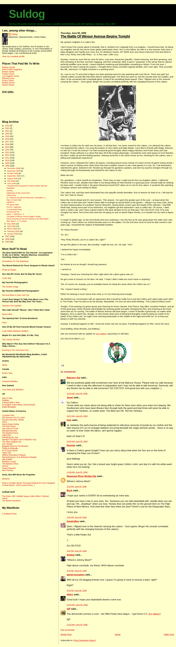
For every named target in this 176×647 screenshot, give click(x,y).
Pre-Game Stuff (13, 205)
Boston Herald (8, 67)
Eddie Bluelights (9, 407)
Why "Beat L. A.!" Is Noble (17, 221)
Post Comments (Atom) (85, 640)
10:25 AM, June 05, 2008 (77, 393)
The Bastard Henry (10, 433)
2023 (7, 126)
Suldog (27, 14)
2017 (7, 142)
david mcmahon (75, 574)
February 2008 (13, 231)
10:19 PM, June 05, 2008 (77, 605)
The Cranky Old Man (11, 339)
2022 (7, 128)
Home (117, 634)
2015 (7, 147)
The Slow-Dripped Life (11, 442)
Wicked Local (8, 78)
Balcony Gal (73, 377)
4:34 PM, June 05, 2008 (77, 571)
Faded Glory (11, 195)
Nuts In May (7, 398)
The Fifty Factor (9, 426)
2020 (7, 133)
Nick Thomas (7, 470)
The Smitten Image (10, 287)
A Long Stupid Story (14, 209)
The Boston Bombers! (11, 501)
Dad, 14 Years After (14, 200)
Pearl (4, 323)
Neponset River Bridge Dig (81, 476)
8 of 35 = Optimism (14, 207)
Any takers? (154, 614)
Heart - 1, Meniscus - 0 (15, 214)
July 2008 (11, 181)
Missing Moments (9, 431)
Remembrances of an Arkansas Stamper (19, 457)
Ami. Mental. (7, 444)
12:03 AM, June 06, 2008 (77, 625)
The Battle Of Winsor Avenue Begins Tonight (95, 36)
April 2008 (11, 226)
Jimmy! (5, 466)
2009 (7, 163)
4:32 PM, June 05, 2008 (77, 551)
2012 (7, 155)
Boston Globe (8, 72)
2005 (7, 242)
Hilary (70, 594)
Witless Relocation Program (14, 455)
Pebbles (5, 400)
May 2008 (11, 224)
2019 (7, 136)
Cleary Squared (8, 468)
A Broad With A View (11, 402)
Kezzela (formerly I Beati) (13, 420)
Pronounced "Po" (13, 212)
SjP (68, 609)
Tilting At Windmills (10, 448)
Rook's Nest (7, 373)
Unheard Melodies (10, 381)
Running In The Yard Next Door (15, 350)
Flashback (10, 188)
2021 (7, 131)
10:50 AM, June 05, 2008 (77, 441)
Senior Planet (8, 85)
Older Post (169, 634)
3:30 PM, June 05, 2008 (77, 517)
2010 (7, 160)
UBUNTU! (10, 202)
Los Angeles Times (10, 76)
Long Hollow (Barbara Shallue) (15, 331)
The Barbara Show (10, 464)
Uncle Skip (6, 278)
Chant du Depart (9, 270)
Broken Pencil (8, 83)
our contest (101, 334)
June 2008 (11, 183)
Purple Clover (8, 74)
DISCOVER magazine (12, 69)
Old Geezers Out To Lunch (13, 417)
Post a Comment (67, 630)
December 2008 (14, 168)
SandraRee (73, 521)
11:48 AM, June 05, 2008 (77, 472)
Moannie (5, 479)
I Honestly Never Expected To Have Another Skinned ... (28, 186)
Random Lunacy (9, 461)
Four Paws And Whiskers (13, 390)
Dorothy (10, 191)
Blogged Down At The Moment (15, 446)
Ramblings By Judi (10, 437)
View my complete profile (13, 56)
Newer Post (66, 634)
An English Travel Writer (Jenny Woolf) (18, 405)
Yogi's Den (6, 453)
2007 (7, 236)
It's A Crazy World (9, 450)
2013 (7, 152)
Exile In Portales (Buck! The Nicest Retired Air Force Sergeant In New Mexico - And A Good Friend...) (28, 484)
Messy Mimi (7, 314)
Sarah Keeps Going (10, 424)
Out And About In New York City (15, 295)
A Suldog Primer (9, 514)
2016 (7, 144)
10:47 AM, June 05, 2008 (77, 416)
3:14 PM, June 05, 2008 (77, 486)
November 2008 (14, 171)
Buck (69, 490)
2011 (7, 158)
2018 (7, 139)
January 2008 (13, 234)
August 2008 (12, 178)
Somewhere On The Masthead (15, 261)
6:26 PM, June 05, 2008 (77, 590)
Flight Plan (6, 435)
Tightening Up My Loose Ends (18, 193)
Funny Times (8, 80)
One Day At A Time (10, 428)
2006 (7, 239)
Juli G (4, 422)
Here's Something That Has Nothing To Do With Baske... (28, 219)
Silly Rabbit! (7, 459)
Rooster (71, 445)
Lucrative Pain (8, 415)
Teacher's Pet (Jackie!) (11, 306)
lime (69, 420)
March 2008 (12, 229)
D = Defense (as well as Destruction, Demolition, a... (27, 198)
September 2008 (14, 176)
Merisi (4, 365)
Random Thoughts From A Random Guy (19, 439)
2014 (7, 150)
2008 (7, 166)
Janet (70, 397)
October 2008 (13, 173)
